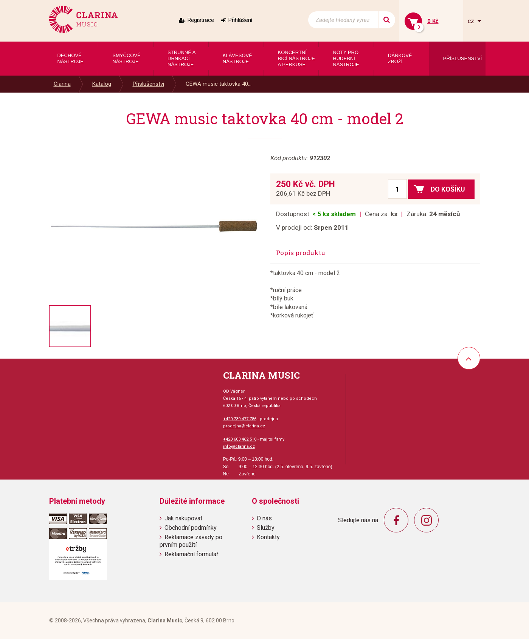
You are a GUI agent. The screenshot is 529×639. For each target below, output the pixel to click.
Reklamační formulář (191, 554)
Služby (266, 527)
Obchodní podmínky (190, 527)
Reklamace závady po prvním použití (191, 541)
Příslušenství (148, 83)
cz (472, 21)
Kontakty (268, 537)
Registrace (201, 20)
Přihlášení (240, 20)
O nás (264, 518)
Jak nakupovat (183, 518)
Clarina (62, 83)
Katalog (101, 83)
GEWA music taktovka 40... (218, 83)
